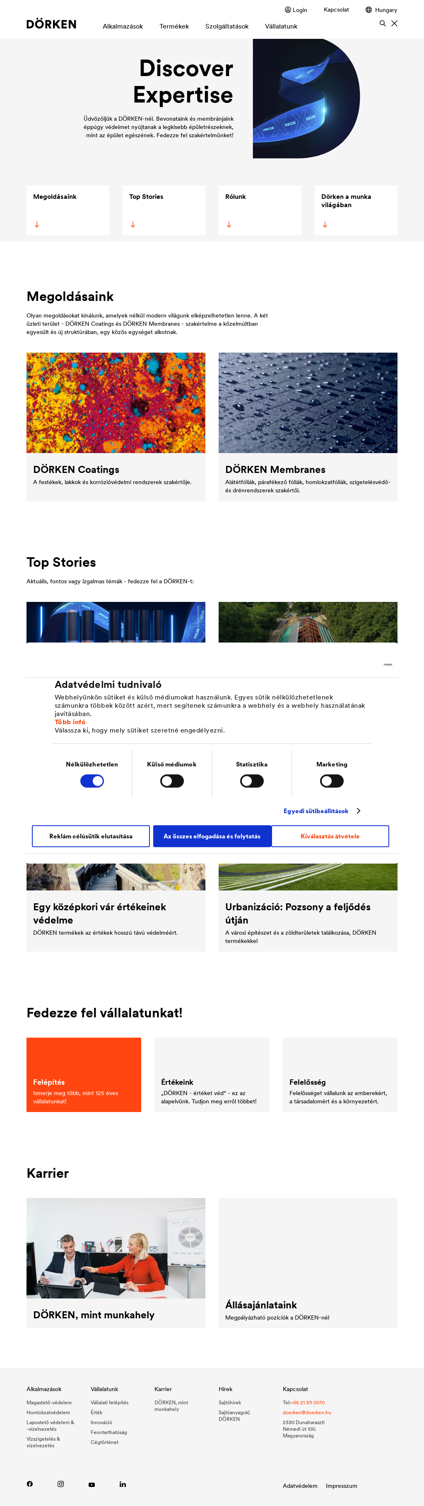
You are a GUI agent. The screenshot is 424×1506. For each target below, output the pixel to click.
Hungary (382, 10)
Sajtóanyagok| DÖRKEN (234, 1415)
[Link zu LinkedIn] (123, 1484)
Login (296, 10)
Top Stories (146, 210)
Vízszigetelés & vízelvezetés (43, 1442)
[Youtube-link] (92, 1484)
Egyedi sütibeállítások (316, 811)
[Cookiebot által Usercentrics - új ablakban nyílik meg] (356, 665)
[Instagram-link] (61, 1484)
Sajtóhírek (230, 1402)
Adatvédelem (300, 1485)
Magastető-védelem (49, 1402)
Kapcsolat (336, 9)
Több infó (70, 722)
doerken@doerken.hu (307, 1412)
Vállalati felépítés (109, 1402)
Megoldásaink (54, 210)
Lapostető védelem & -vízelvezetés (50, 1425)
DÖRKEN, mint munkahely (171, 1405)
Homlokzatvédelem (48, 1412)
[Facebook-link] (29, 1484)
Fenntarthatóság (109, 1432)
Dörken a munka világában (345, 210)
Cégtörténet (104, 1442)
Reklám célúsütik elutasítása (90, 836)
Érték (96, 1412)
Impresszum (341, 1485)
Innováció (101, 1422)
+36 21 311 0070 (308, 1402)
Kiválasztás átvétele (330, 836)
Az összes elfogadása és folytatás (212, 836)
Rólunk (235, 210)
